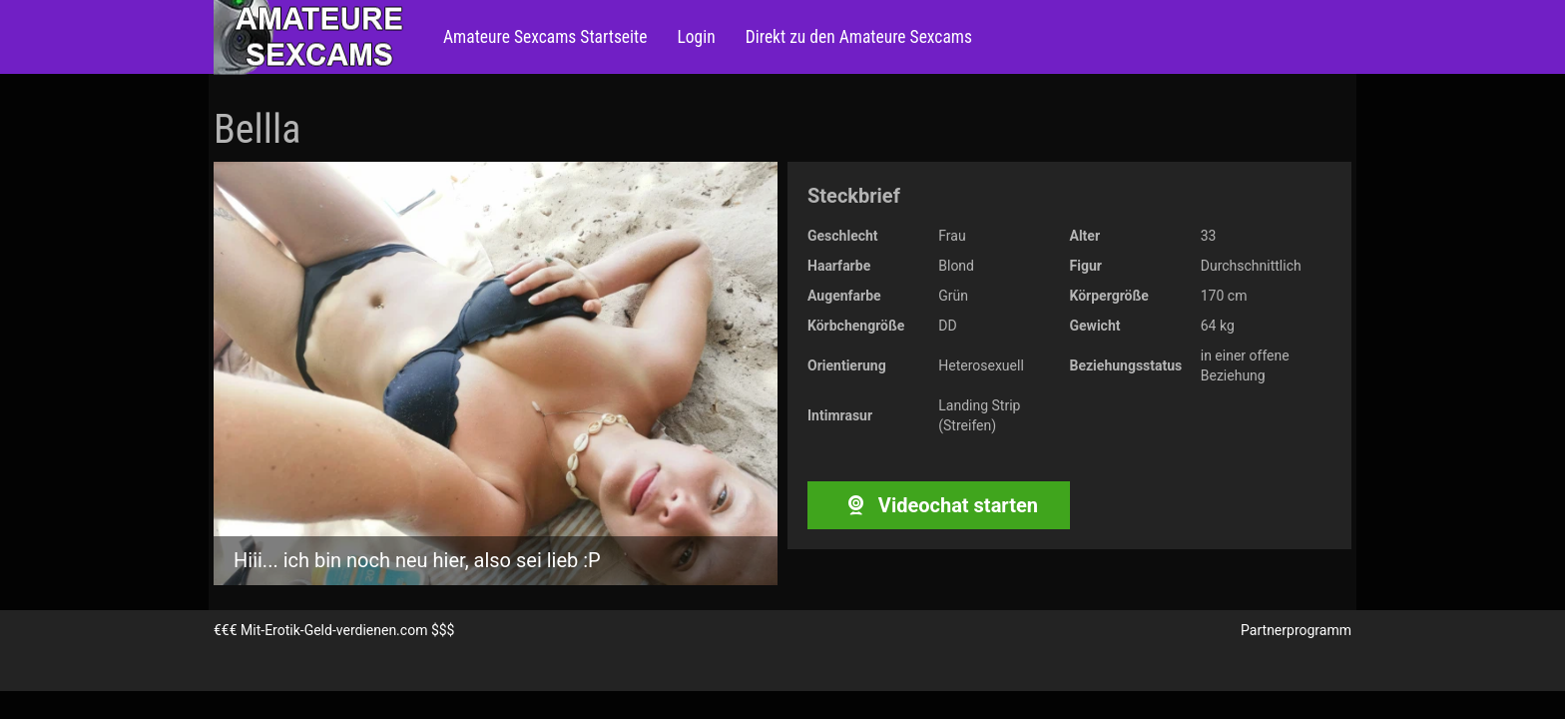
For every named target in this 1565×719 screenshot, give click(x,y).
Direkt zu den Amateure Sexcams (859, 37)
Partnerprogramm (1296, 630)
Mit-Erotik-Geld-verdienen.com (334, 630)
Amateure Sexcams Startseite (545, 37)
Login (696, 37)
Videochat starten (938, 505)
